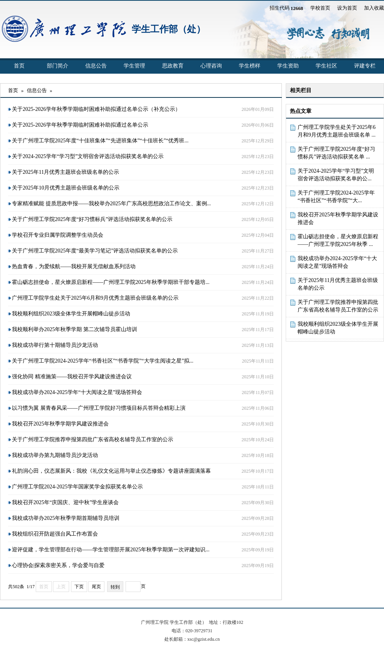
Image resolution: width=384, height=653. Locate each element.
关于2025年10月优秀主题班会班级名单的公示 (65, 188)
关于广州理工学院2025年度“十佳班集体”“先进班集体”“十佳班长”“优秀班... (100, 140)
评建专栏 (365, 66)
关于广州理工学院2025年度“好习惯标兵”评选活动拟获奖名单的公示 (92, 219)
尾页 (96, 586)
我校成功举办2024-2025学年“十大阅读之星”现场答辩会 (337, 262)
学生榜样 (249, 66)
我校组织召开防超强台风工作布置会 (55, 534)
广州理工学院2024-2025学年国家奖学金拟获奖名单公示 (77, 487)
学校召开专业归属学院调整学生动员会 (57, 235)
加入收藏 (374, 8)
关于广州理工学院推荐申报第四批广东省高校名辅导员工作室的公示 (338, 306)
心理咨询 (211, 66)
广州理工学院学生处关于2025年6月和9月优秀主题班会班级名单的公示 (95, 298)
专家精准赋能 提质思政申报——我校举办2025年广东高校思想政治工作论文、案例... (111, 203)
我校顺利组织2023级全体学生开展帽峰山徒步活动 (338, 328)
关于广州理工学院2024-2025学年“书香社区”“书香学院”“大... (336, 196)
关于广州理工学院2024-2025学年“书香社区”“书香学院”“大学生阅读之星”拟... (102, 361)
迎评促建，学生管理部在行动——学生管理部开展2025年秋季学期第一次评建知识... (111, 549)
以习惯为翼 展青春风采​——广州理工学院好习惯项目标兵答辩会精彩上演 (98, 408)
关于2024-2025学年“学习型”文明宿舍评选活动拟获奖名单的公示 (88, 156)
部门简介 (57, 66)
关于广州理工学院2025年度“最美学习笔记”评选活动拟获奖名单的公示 (95, 251)
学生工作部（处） (168, 29)
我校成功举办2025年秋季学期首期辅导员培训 (65, 518)
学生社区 (326, 66)
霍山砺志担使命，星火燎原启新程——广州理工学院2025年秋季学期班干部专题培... (111, 282)
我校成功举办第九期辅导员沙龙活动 (55, 455)
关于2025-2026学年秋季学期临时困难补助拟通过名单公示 (80, 125)
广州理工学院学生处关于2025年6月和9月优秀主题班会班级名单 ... (337, 131)
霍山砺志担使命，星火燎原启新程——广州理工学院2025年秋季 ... (338, 240)
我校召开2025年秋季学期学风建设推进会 (338, 218)
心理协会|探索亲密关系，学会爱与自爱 (58, 565)
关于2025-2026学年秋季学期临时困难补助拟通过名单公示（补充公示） (96, 109)
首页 (19, 66)
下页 (79, 586)
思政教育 (173, 66)
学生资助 (288, 66)
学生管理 (134, 66)
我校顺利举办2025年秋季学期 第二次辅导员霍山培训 (74, 329)
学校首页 (320, 8)
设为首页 (347, 8)
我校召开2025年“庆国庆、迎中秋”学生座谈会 (65, 502)
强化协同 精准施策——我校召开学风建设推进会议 (72, 376)
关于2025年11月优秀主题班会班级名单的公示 (338, 284)
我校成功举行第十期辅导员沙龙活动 (55, 345)
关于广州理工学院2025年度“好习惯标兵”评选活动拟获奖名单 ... (336, 153)
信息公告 (96, 66)
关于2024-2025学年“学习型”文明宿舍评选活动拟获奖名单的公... (336, 174)
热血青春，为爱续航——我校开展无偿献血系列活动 (74, 266)
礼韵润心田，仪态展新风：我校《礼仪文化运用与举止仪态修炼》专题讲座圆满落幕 (111, 471)
